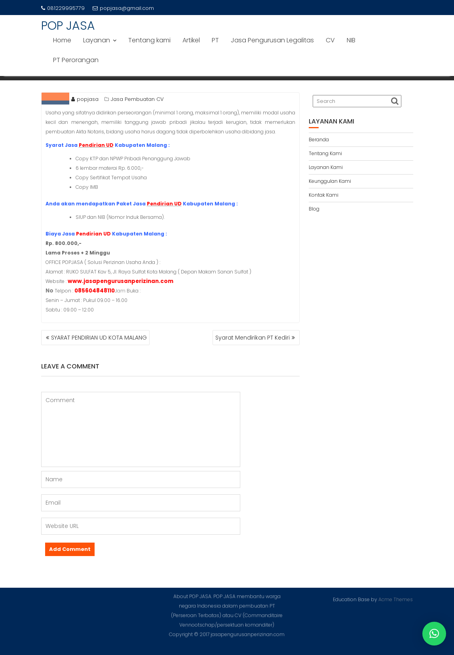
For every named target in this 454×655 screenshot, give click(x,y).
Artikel (191, 40)
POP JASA (68, 25)
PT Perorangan (76, 60)
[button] (434, 634)
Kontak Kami (323, 195)
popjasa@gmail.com (123, 8)
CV (330, 40)
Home (62, 40)
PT (215, 40)
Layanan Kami (326, 167)
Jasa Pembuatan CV (137, 99)
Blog (314, 208)
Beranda (319, 139)
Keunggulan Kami (330, 181)
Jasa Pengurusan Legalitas (272, 40)
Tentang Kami (325, 153)
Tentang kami (149, 40)
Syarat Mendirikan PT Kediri (252, 338)
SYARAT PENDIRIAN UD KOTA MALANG (99, 338)
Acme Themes (395, 599)
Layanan (96, 40)
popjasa (85, 99)
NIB (351, 40)
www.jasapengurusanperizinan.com (120, 281)
